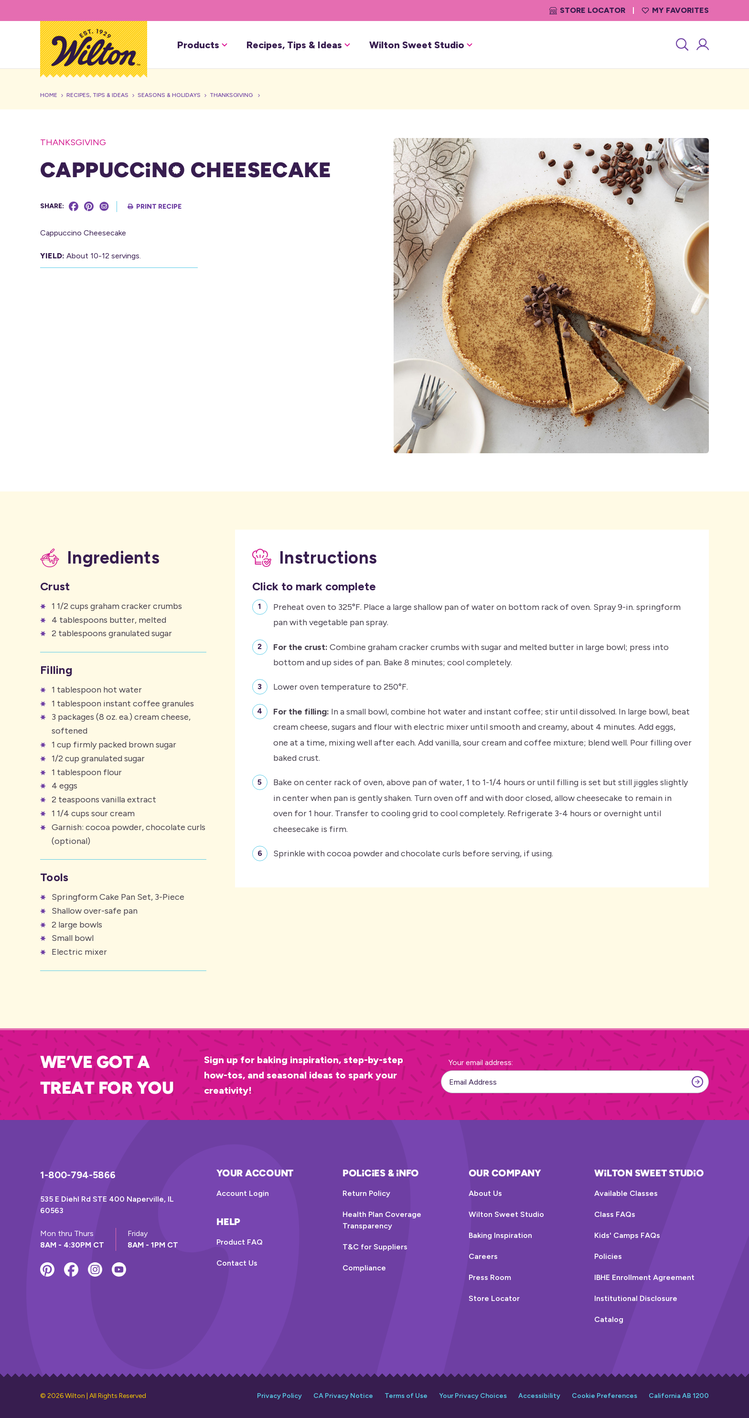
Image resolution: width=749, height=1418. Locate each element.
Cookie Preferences (604, 1396)
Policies (608, 1256)
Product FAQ (239, 1242)
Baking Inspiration (500, 1235)
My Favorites (675, 10)
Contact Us (236, 1263)
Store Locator (587, 10)
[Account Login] (702, 45)
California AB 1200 (679, 1396)
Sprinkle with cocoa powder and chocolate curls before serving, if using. (413, 852)
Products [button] (202, 45)
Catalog (608, 1319)
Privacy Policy (279, 1396)
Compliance (364, 1267)
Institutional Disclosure (635, 1298)
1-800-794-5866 (78, 1175)
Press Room (490, 1277)
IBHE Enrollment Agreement (644, 1277)
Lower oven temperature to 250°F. (340, 685)
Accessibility (539, 1396)
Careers (483, 1256)
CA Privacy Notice (343, 1396)
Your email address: (481, 1062)
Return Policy (366, 1193)
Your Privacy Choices (473, 1396)
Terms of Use (406, 1396)
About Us (485, 1193)
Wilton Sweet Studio (506, 1214)
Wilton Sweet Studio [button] (420, 45)
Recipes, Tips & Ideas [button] (298, 45)
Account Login (242, 1193)
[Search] (681, 45)
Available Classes (626, 1193)
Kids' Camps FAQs (627, 1235)
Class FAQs (614, 1214)
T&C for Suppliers (374, 1246)
